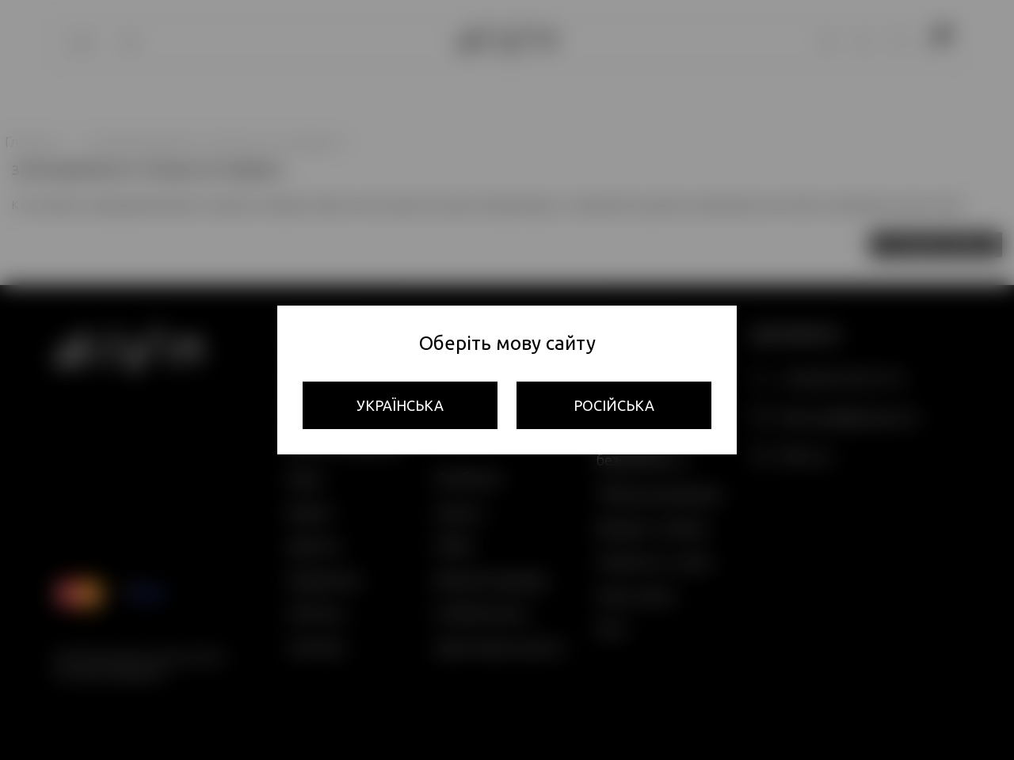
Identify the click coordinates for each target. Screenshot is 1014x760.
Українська (400, 405)
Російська (614, 405)
